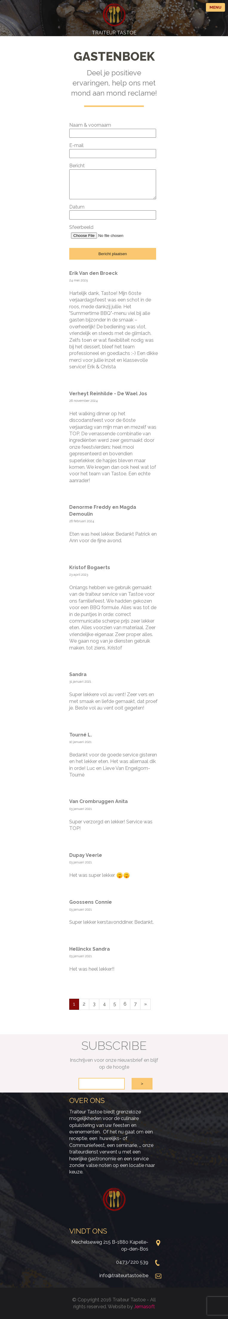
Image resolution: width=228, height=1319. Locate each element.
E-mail (76, 145)
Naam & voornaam (90, 125)
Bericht (77, 165)
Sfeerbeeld (81, 227)
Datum (76, 207)
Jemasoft (144, 1306)
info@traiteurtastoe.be (123, 1275)
